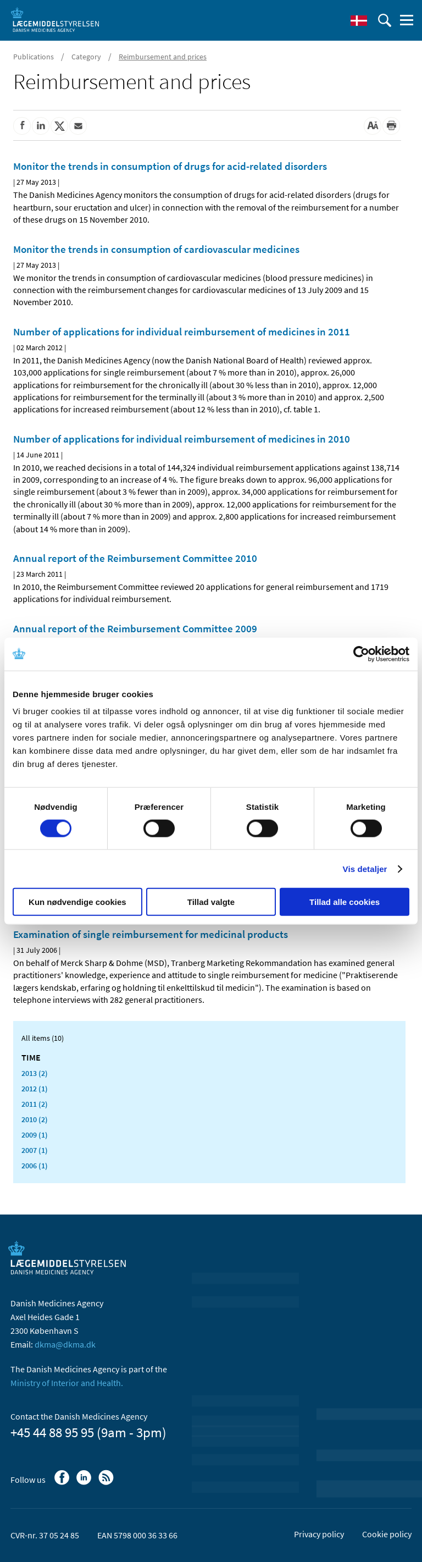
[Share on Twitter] (59, 126)
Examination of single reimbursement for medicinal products (150, 934)
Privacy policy (319, 1533)
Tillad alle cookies (344, 902)
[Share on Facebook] (22, 126)
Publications (33, 57)
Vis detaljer (365, 868)
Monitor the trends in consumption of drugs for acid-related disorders (170, 166)
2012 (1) (34, 1089)
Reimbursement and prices (163, 57)
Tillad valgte (211, 902)
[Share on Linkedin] (40, 126)
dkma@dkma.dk (65, 1344)
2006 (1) (34, 1166)
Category (86, 57)
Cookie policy (387, 1533)
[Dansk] (359, 20)
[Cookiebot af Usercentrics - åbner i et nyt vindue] (361, 653)
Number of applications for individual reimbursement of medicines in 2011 (181, 331)
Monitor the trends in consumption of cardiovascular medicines (156, 249)
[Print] (391, 126)
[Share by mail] (78, 126)
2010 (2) (34, 1119)
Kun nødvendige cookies (77, 902)
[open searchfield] (384, 20)
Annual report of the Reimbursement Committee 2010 (135, 558)
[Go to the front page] (55, 19)
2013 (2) (34, 1073)
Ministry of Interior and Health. (66, 1382)
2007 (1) (34, 1150)
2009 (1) (34, 1135)
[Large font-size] (372, 126)
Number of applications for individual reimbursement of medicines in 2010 (181, 438)
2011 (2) (34, 1104)
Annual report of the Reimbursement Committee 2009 (135, 628)
